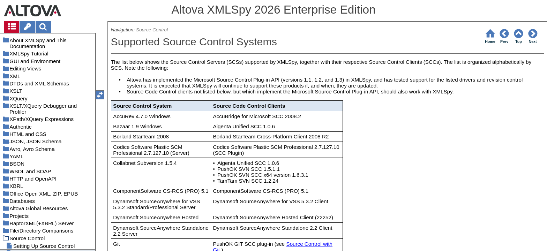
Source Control (152, 29)
